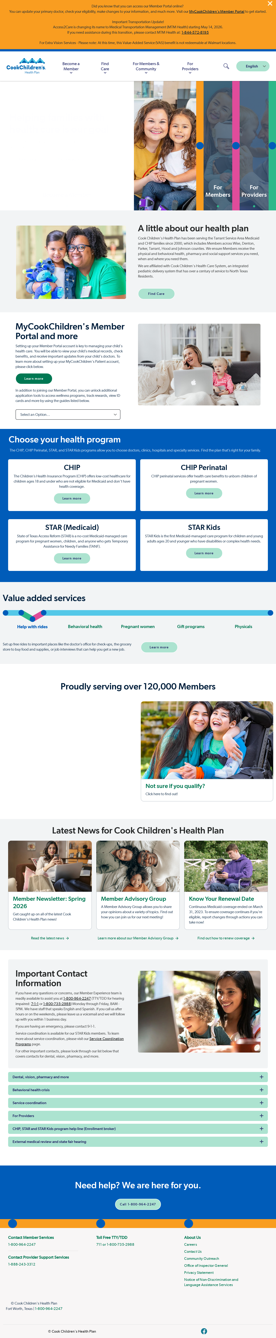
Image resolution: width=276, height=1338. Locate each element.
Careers (190, 1244)
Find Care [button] (105, 68)
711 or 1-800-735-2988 (115, 1244)
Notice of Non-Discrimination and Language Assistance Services (211, 1282)
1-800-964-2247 (77, 998)
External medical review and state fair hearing (49, 1141)
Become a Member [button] (71, 68)
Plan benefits (68, 159)
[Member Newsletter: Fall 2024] (50, 885)
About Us (192, 1237)
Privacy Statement (198, 1272)
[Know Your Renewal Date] (226, 885)
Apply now (28, 159)
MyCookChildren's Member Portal (216, 11)
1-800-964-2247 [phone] (22, 1244)
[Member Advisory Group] (138, 885)
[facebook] (204, 1331)
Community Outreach (201, 1258)
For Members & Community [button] (146, 68)
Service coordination (29, 1103)
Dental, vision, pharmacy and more (41, 1077)
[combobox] (253, 66)
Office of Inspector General (206, 1265)
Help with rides (32, 622)
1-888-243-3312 (21, 1264)
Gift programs (191, 626)
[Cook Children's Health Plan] (24, 66)
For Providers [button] (190, 68)
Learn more (34, 378)
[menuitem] (71, 66)
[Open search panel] (226, 66)
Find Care (156, 294)
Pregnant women (138, 626)
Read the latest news (50, 938)
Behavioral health (85, 626)
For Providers (23, 1116)
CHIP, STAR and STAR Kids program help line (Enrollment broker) (64, 1128)
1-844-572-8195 (195, 32)
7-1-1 (35, 1004)
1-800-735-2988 (57, 1004)
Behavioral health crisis (31, 1090)
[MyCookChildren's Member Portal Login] (213, 66)
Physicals (243, 626)
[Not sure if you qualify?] (207, 751)
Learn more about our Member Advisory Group (138, 938)
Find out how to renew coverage (226, 938)
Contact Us (193, 1251)
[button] (93, 145)
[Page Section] (138, 439)
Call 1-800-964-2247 (138, 1204)
